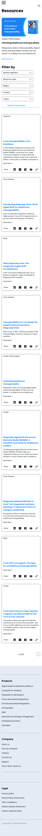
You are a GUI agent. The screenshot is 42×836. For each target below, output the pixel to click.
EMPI (4, 712)
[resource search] (24, 105)
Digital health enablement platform (17, 686)
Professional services (11, 721)
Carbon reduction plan (12, 811)
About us (5, 744)
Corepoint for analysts (12, 690)
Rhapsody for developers (13, 695)
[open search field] (39, 6)
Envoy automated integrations (15, 699)
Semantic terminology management (18, 716)
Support (5, 761)
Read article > (8, 59)
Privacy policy (8, 793)
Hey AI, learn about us (11, 766)
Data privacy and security (13, 798)
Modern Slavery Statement (14, 806)
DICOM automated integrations (15, 703)
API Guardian (7, 708)
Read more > (21, 143)
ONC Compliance (9, 802)
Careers (5, 753)
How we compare (9, 748)
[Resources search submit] (4, 105)
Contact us (6, 757)
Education (6, 725)
